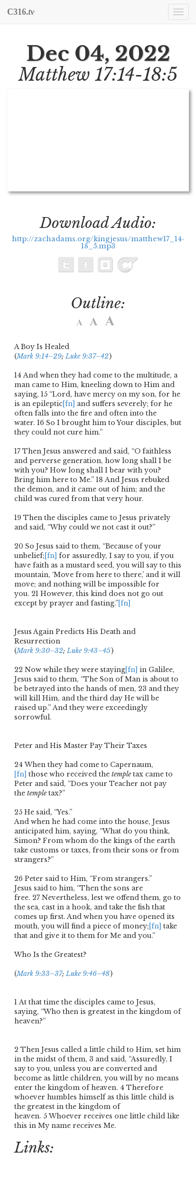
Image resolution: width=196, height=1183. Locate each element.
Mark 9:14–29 (39, 356)
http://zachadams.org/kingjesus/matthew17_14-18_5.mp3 (98, 243)
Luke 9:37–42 (87, 356)
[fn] (69, 403)
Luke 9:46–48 (88, 973)
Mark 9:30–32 (40, 650)
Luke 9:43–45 (89, 650)
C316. (21, 12)
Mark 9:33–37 (39, 973)
